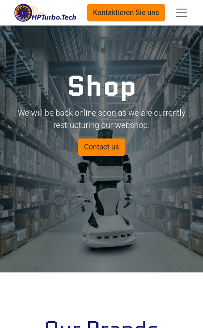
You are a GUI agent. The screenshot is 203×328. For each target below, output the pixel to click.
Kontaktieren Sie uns (126, 12)
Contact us (101, 147)
